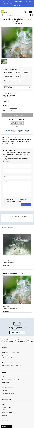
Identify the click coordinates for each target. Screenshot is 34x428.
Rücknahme (5, 382)
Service (4, 372)
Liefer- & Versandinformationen (10, 379)
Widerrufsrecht (6, 407)
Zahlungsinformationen (8, 377)
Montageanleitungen (8, 387)
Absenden (26, 205)
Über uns (5, 420)
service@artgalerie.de (9, 355)
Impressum (5, 415)
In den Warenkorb (17, 115)
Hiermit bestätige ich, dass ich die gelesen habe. (16, 200)
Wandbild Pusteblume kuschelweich (10, 307)
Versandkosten (13, 108)
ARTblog (4, 390)
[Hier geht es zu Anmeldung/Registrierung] (21, 11)
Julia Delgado (18, 24)
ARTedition (5, 418)
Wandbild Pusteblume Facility (8, 261)
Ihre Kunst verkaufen (8, 393)
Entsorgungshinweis (7, 412)
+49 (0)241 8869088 (8, 363)
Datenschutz (5, 410)
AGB (3, 404)
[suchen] (31, 15)
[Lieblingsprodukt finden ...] (17, 15)
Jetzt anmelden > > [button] (17, 332)
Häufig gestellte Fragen (8, 385)
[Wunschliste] (25, 11)
